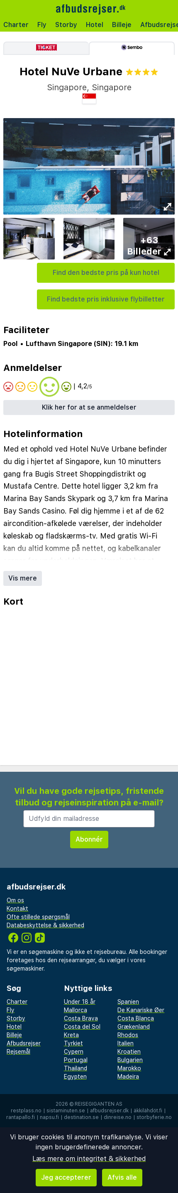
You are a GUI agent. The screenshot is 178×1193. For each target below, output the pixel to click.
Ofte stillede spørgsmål (38, 917)
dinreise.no (118, 1117)
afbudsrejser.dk (109, 1111)
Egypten (75, 1076)
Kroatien (129, 1051)
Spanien (128, 1001)
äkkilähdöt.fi (148, 1111)
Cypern (73, 1051)
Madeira (128, 1076)
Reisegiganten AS (98, 1104)
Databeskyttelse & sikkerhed (45, 925)
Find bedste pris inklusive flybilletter (106, 299)
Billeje (122, 25)
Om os (15, 900)
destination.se (81, 1117)
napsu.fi (49, 1117)
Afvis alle (122, 1177)
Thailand (75, 1068)
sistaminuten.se (65, 1111)
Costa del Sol (82, 1026)
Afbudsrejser (24, 1043)
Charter (16, 25)
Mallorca (75, 1010)
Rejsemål (18, 1051)
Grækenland (133, 1026)
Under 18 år (79, 1001)
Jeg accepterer (66, 1177)
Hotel (94, 25)
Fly (41, 25)
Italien (125, 1043)
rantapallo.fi (20, 1117)
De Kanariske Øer (140, 1010)
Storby (66, 25)
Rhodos (127, 1035)
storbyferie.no (154, 1117)
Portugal (76, 1060)
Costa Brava (81, 1018)
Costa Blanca (135, 1018)
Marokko (129, 1068)
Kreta (71, 1035)
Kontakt (17, 908)
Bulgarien (130, 1060)
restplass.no (26, 1111)
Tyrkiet (73, 1043)
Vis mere (22, 578)
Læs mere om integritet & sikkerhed (89, 1159)
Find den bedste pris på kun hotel (106, 273)
